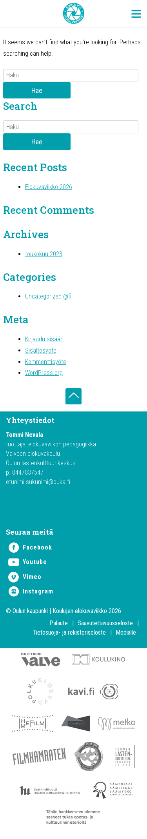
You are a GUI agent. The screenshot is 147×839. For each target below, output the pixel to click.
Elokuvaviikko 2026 (48, 187)
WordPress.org (44, 373)
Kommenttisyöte (45, 362)
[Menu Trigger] (136, 13)
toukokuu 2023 (43, 254)
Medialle (126, 632)
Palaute (58, 623)
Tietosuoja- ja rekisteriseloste (69, 632)
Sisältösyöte (40, 350)
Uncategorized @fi (48, 296)
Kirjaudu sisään (44, 339)
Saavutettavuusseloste (105, 623)
